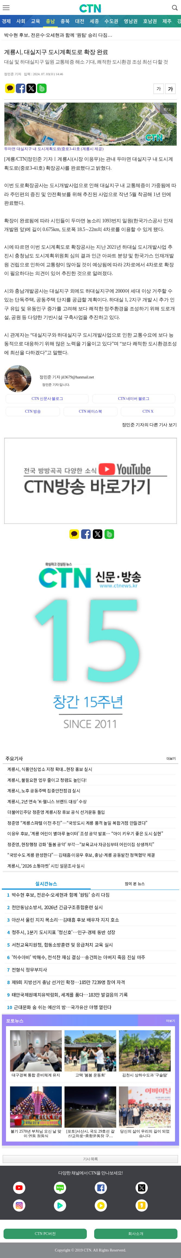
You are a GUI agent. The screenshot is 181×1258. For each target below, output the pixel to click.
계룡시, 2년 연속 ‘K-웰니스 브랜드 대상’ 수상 (47, 801)
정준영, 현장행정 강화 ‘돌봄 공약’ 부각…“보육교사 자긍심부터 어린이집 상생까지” (80, 844)
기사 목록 (90, 1159)
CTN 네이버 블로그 (133, 399)
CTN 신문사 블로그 (47, 399)
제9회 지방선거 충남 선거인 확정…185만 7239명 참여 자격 (66, 982)
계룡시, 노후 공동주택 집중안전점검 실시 (43, 790)
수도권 (111, 20)
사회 (21, 20)
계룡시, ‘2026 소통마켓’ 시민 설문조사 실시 (46, 865)
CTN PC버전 (45, 1234)
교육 (35, 20)
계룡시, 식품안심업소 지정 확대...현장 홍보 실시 (49, 769)
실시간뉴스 (46, 883)
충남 (50, 20)
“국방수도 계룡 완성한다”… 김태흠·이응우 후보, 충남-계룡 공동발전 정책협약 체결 (81, 855)
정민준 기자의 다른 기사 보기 (149, 424)
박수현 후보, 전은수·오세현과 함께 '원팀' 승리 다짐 (58, 894)
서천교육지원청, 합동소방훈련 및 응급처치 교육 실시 (60, 944)
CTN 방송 (33, 411)
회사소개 (135, 1234)
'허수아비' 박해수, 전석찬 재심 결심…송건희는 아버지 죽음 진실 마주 (76, 957)
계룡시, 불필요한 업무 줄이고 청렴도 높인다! (46, 780)
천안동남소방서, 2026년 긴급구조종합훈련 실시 (55, 907)
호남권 (150, 20)
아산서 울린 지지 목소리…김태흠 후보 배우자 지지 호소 (63, 919)
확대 (167, 109)
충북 (65, 20)
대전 (79, 20)
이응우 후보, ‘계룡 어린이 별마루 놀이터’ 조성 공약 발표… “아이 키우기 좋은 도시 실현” (85, 833)
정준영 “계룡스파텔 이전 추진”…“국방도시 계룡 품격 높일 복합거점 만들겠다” (77, 823)
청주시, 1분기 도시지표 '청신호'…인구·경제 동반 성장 (61, 932)
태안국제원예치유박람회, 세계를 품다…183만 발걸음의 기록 (67, 994)
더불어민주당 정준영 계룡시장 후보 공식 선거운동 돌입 (56, 812)
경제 (6, 20)
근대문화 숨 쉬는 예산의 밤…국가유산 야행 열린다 (59, 1007)
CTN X (148, 411)
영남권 (131, 20)
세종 (94, 20)
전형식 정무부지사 (27, 969)
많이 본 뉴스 (135, 883)
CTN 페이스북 (90, 411)
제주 (167, 20)
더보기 (171, 758)
